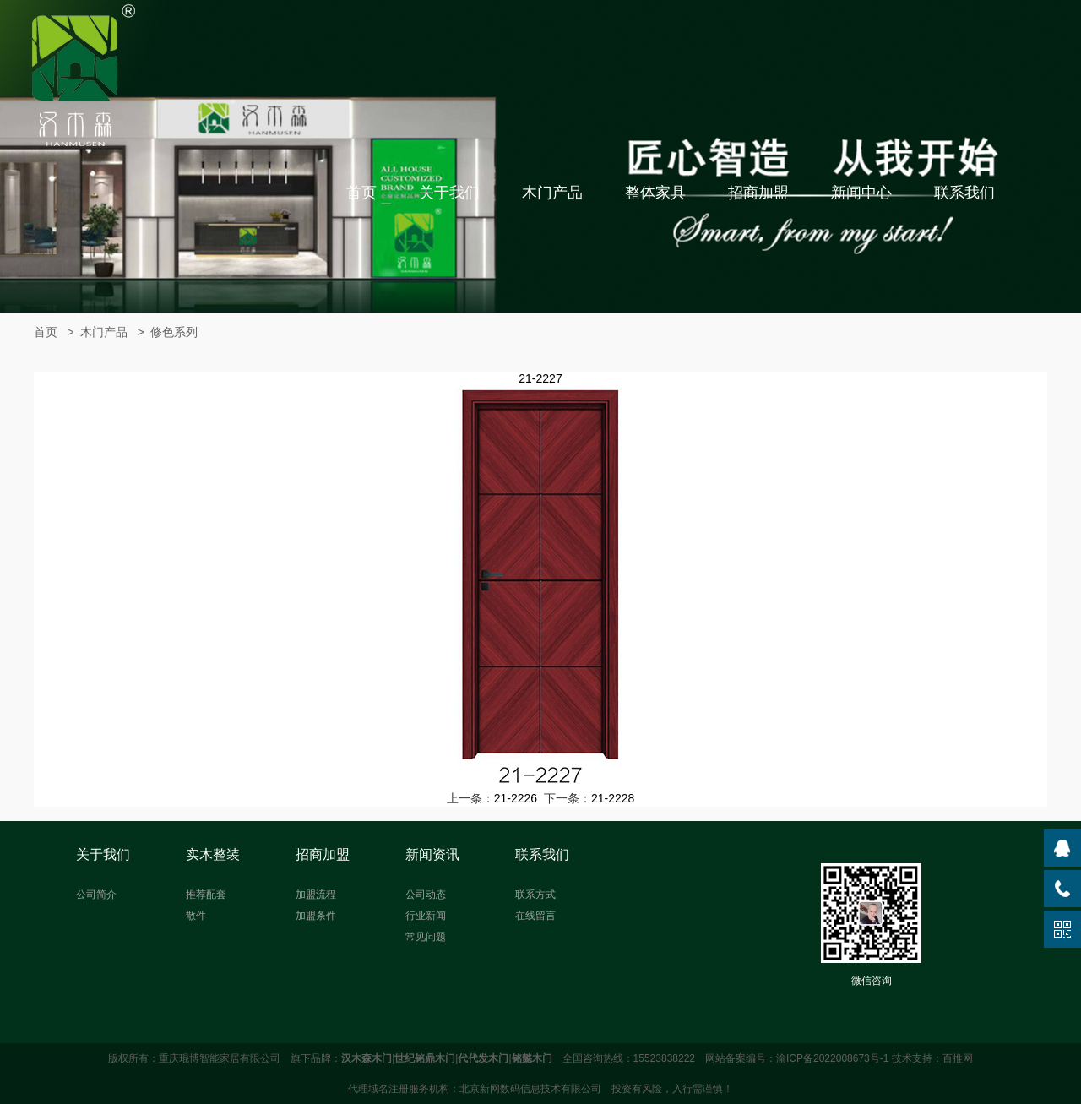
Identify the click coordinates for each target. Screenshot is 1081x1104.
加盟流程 (316, 894)
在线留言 (535, 916)
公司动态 (425, 894)
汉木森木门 (366, 1058)
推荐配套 (206, 894)
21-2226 (515, 798)
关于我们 (449, 192)
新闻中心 (861, 192)
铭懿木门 (532, 1058)
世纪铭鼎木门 (424, 1058)
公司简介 (96, 894)
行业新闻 (425, 916)
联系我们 (964, 192)
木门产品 (552, 192)
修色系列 (174, 332)
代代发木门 (483, 1058)
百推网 (957, 1058)
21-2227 (540, 378)
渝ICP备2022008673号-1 (832, 1058)
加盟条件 (316, 916)
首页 (361, 192)
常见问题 (425, 937)
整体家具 (655, 192)
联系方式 (535, 894)
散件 (196, 916)
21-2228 (612, 798)
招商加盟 (758, 192)
